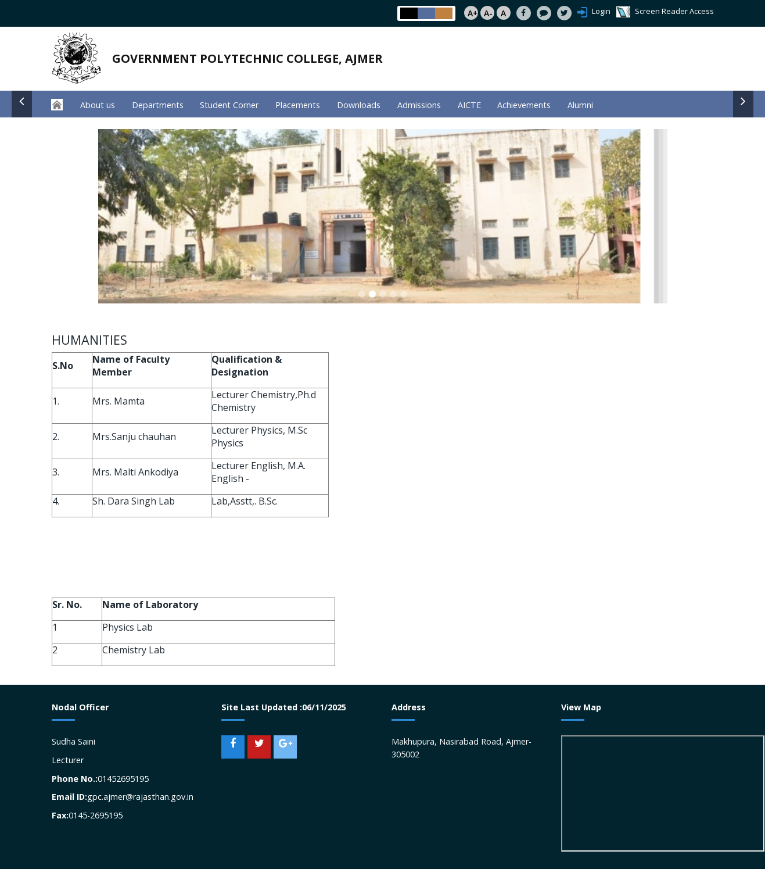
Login (593, 11)
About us (97, 104)
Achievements (524, 104)
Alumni (580, 104)
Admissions (419, 104)
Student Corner (229, 104)
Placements (297, 104)
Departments (158, 104)
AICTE (469, 104)
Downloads (358, 104)
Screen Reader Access (665, 11)
